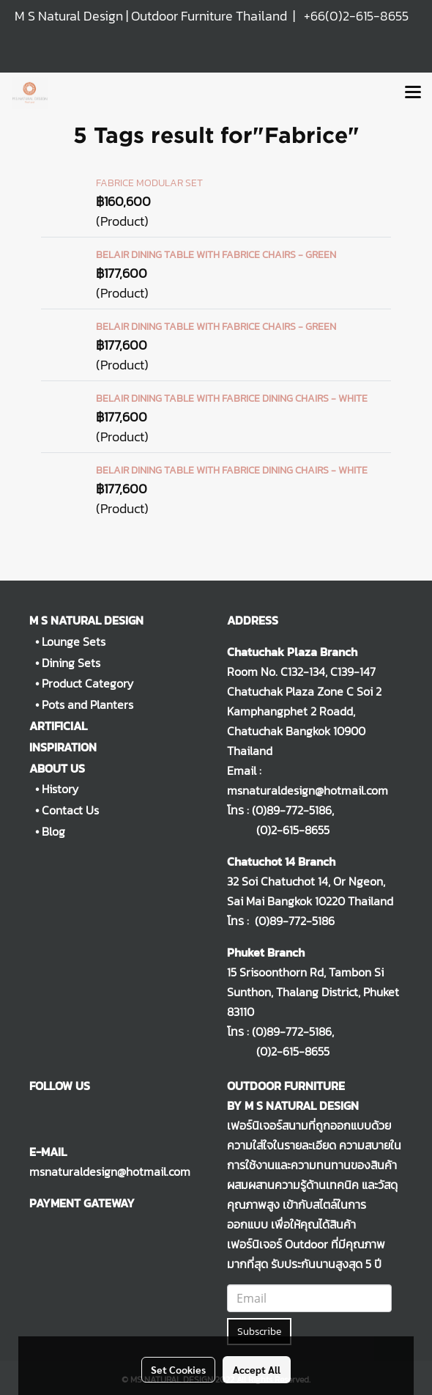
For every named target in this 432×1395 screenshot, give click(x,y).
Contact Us (70, 810)
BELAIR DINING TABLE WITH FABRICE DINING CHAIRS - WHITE (232, 398)
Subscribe (259, 1331)
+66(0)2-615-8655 (356, 16)
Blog (53, 831)
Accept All (256, 1369)
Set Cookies (178, 1369)
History (60, 789)
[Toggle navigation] (413, 93)
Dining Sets (71, 662)
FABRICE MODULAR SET (149, 183)
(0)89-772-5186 (292, 810)
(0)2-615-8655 (278, 830)
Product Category (87, 683)
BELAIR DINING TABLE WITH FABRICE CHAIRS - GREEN (216, 254)
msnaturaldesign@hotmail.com (109, 1171)
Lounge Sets (73, 641)
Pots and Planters (87, 704)
